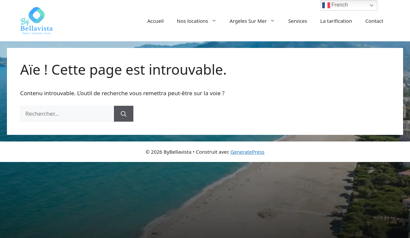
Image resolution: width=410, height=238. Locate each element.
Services (297, 21)
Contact (374, 21)
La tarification (336, 21)
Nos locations (200, 21)
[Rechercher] (123, 114)
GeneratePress (247, 151)
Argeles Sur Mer (256, 21)
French (335, 5)
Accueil (155, 21)
